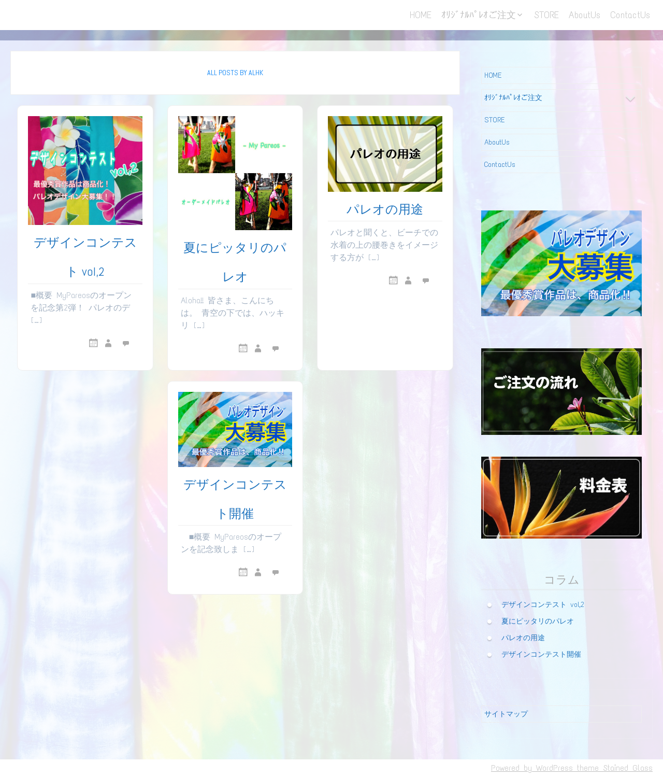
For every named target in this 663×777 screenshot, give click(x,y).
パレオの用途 (385, 209)
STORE (546, 15)
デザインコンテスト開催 (541, 653)
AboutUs (584, 15)
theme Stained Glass (613, 768)
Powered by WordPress (532, 768)
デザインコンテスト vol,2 (542, 604)
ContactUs (630, 15)
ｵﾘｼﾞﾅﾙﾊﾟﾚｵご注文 (478, 15)
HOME (420, 15)
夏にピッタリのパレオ (537, 620)
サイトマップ (506, 714)
